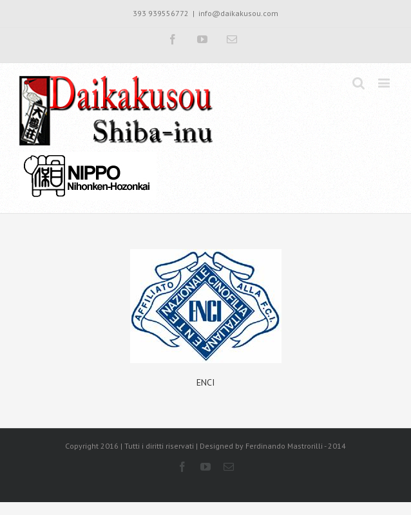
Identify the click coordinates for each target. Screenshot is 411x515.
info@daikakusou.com (238, 13)
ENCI (205, 382)
